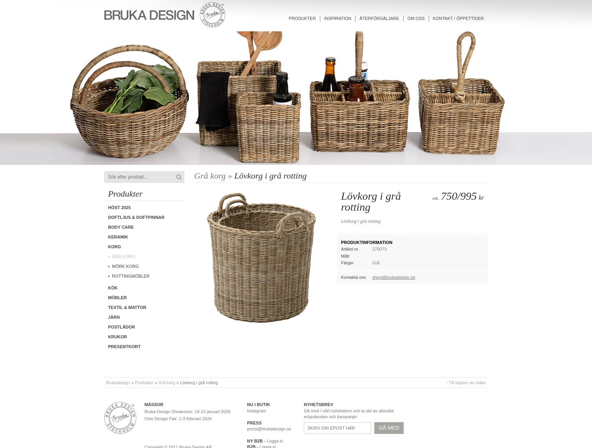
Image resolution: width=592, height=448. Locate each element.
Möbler (117, 297)
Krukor (117, 336)
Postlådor (121, 327)
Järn (114, 317)
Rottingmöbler (131, 276)
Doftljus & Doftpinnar (136, 217)
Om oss (416, 18)
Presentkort (124, 346)
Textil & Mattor (127, 307)
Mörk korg (125, 266)
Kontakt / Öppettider (458, 18)
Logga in (275, 441)
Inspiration (337, 18)
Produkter (302, 18)
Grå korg (123, 256)
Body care (121, 227)
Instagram (256, 410)
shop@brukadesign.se (393, 277)
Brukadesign (118, 382)
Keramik (118, 237)
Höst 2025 (119, 207)
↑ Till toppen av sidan (466, 382)
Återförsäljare (379, 18)
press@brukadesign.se (269, 428)
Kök (112, 287)
